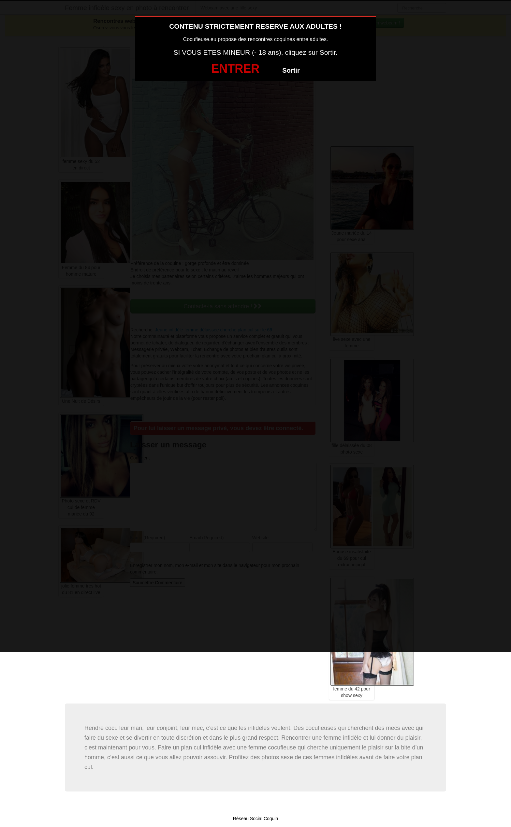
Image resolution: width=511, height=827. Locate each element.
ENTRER (235, 68)
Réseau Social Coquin (255, 818)
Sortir (290, 70)
